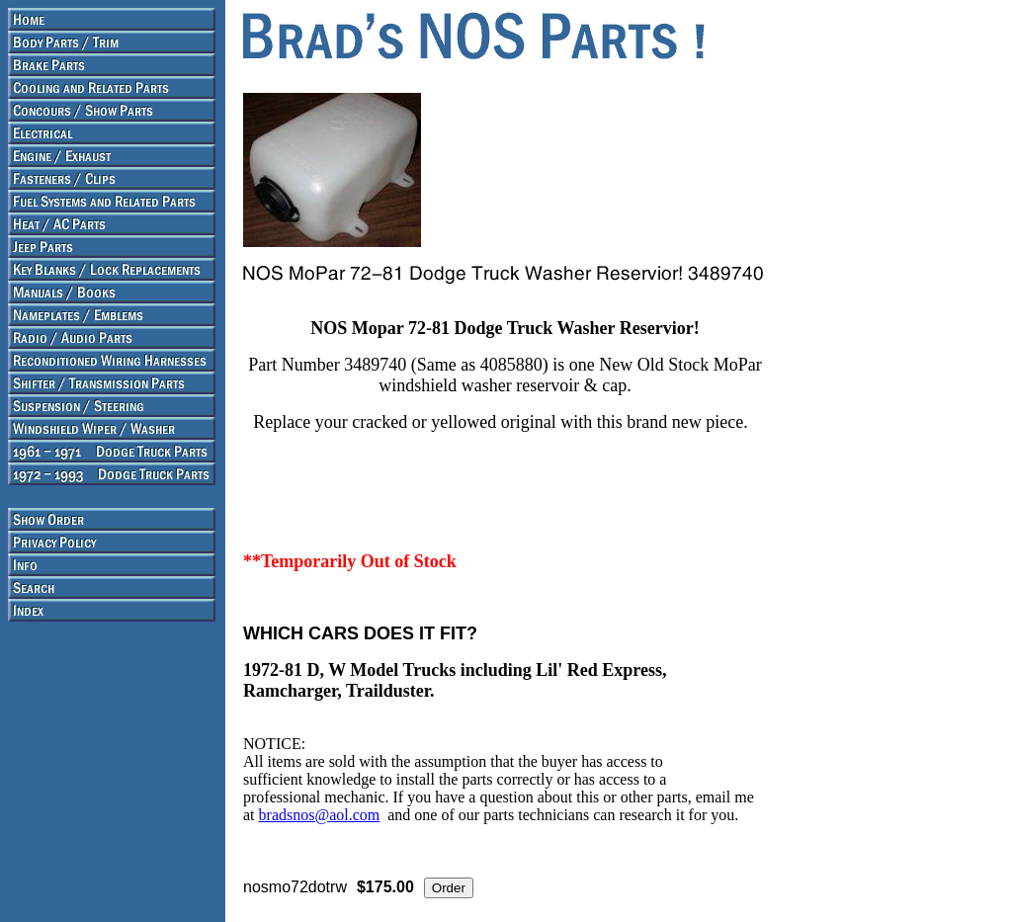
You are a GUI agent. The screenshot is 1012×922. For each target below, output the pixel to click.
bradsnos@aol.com (319, 814)
